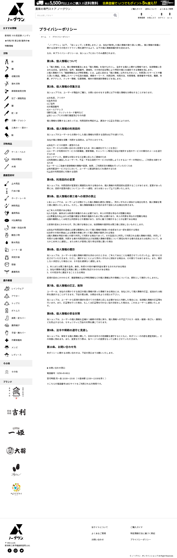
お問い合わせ (97, 539)
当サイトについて (99, 527)
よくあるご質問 (98, 533)
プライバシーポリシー (140, 539)
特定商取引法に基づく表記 (142, 533)
